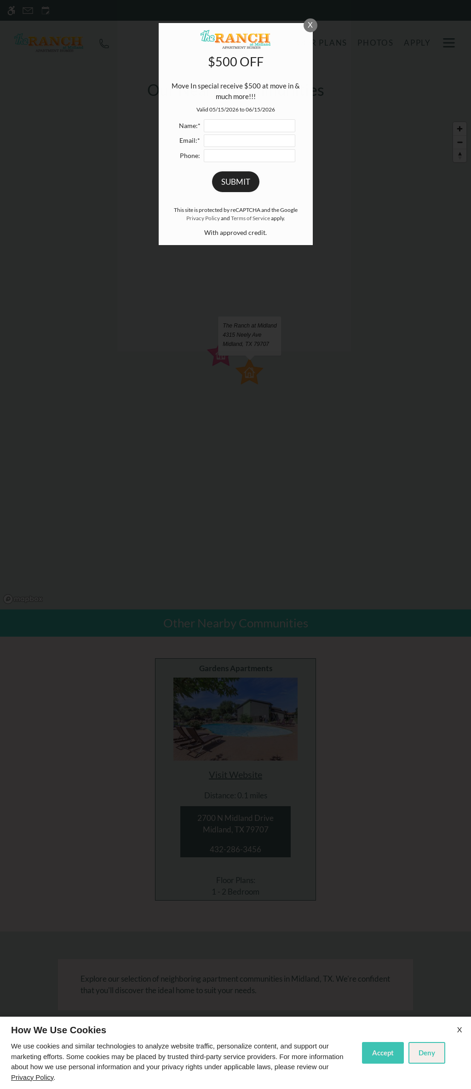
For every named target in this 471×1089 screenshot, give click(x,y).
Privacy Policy (32, 1077)
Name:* (190, 125)
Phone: (190, 155)
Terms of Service (250, 218)
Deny (427, 1052)
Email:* (189, 140)
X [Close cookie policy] (459, 1029)
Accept (383, 1052)
